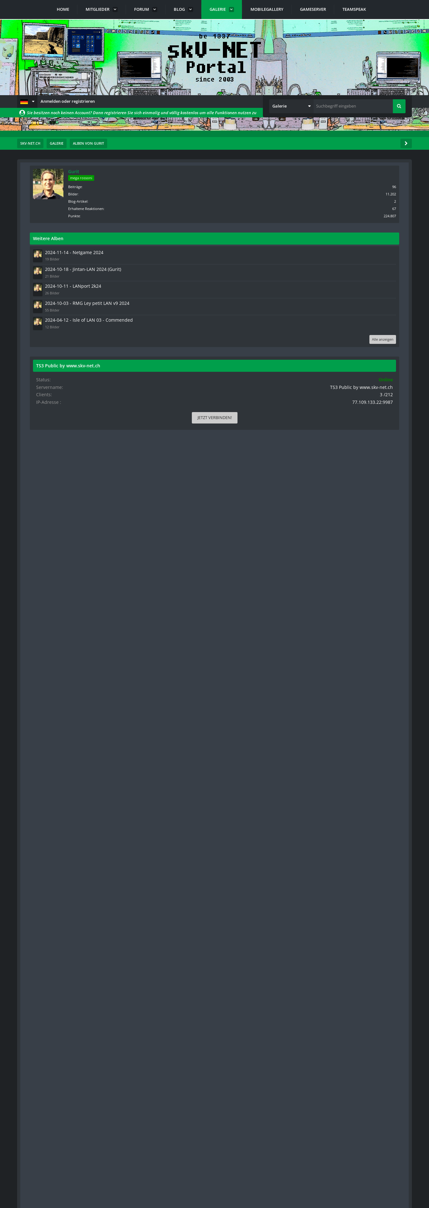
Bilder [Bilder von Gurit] (357, 193)
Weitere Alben (332, 238)
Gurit (357, 171)
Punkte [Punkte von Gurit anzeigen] (358, 215)
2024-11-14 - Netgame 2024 (354, 251)
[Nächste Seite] (56, 198)
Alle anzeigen (386, 346)
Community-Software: (214, 1192)
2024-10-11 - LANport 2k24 (353, 283)
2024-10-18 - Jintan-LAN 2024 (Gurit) (362, 268)
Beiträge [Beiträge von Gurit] (359, 186)
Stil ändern (396, 1180)
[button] (27, 101)
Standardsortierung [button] (63, 215)
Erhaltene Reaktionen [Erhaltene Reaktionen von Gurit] (369, 208)
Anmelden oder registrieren (68, 101)
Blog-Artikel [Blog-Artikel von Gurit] (361, 200)
